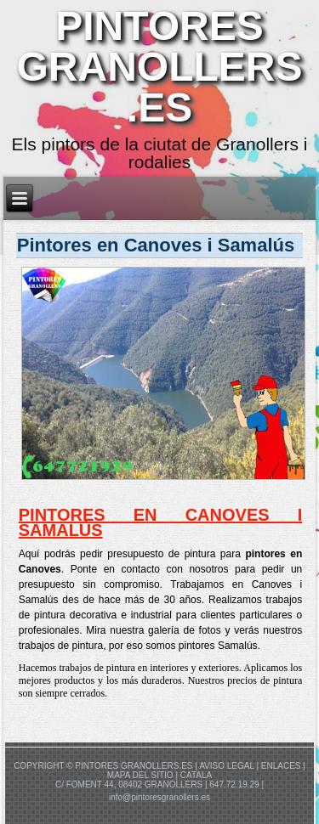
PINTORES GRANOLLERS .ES (160, 66)
